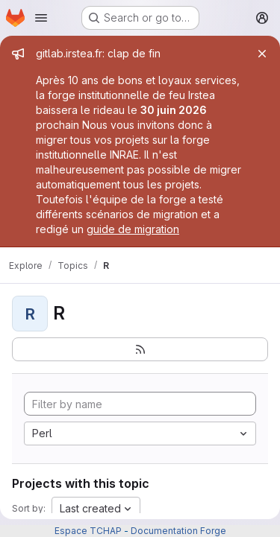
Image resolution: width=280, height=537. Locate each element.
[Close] (262, 54)
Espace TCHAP (88, 530)
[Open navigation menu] (41, 18)
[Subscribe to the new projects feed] (140, 349)
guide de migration (133, 229)
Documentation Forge (178, 530)
